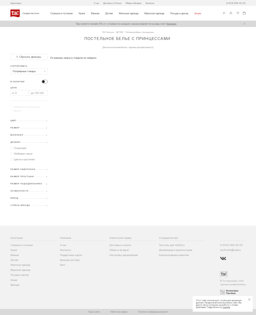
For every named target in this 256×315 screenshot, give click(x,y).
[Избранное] (237, 13)
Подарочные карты (71, 255)
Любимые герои (21, 153)
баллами (171, 23)
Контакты (149, 3)
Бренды (14, 284)
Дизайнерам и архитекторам (175, 250)
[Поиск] (224, 13)
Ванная (95, 13)
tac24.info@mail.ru (230, 250)
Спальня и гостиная (61, 13)
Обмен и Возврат (133, 3)
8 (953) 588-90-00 (236, 3)
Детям (109, 13)
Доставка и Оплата (112, 3)
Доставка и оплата (120, 245)
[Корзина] (244, 13)
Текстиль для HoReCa (171, 245)
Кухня (82, 13)
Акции (197, 13)
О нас (96, 3)
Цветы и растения (22, 159)
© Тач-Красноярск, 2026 (232, 281)
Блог (62, 264)
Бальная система (70, 260)
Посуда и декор (179, 13)
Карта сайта (94, 312)
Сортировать (18, 66)
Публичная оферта (119, 312)
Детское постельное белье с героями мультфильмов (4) (128, 47)
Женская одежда (128, 13)
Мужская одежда (154, 13)
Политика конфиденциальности (153, 312)
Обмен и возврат (119, 250)
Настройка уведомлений (123, 255)
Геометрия (18, 148)
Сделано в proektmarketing (233, 284)
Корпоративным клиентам (174, 255)
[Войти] (231, 13)
